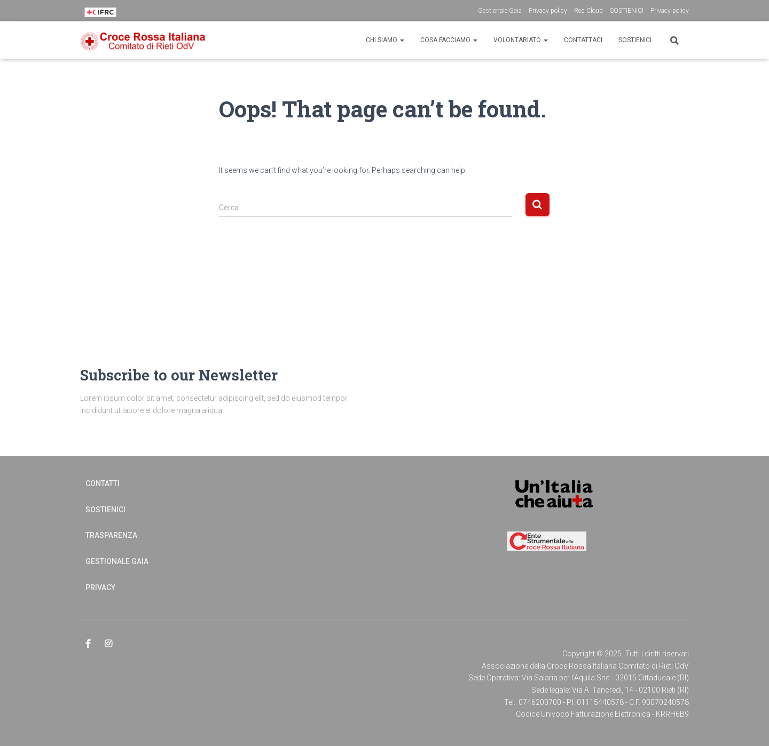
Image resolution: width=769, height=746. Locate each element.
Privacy (100, 587)
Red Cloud (588, 10)
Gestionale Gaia (500, 10)
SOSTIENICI (627, 10)
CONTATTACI (583, 40)
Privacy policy (548, 10)
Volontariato (520, 40)
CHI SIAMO (385, 40)
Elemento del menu (89, 644)
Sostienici (635, 40)
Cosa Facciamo (448, 40)
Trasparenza (111, 535)
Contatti (102, 483)
